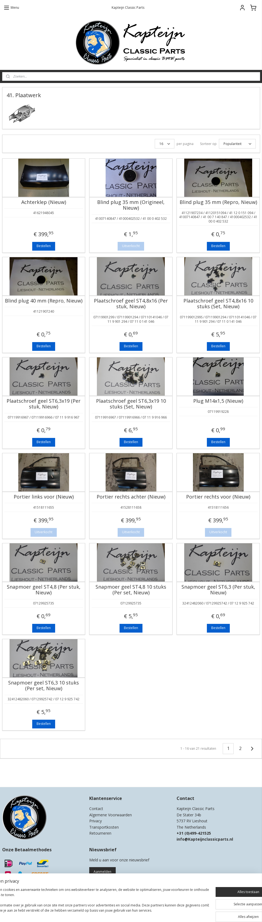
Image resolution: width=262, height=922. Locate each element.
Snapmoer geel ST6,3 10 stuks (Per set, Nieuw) (43, 686)
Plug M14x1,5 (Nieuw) (218, 401)
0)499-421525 (198, 833)
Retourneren (100, 833)
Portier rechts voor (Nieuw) (218, 497)
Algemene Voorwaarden (110, 814)
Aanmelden (102, 871)
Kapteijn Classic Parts (23, 775)
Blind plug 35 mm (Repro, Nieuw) (218, 202)
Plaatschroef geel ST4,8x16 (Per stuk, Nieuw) (131, 304)
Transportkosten (104, 827)
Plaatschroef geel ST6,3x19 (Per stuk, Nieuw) (44, 404)
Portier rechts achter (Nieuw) (131, 497)
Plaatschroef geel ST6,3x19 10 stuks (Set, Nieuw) (131, 404)
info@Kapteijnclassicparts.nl (205, 839)
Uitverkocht (131, 246)
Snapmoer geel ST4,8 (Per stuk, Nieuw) (44, 590)
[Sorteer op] (237, 143)
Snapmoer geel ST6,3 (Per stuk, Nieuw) (218, 590)
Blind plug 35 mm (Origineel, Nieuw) (131, 205)
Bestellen (44, 246)
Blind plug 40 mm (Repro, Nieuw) (43, 301)
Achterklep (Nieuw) (43, 202)
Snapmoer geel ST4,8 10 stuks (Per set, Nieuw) (131, 590)
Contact (96, 808)
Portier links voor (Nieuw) (44, 497)
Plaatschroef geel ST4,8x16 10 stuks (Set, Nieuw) (218, 304)
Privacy (95, 820)
